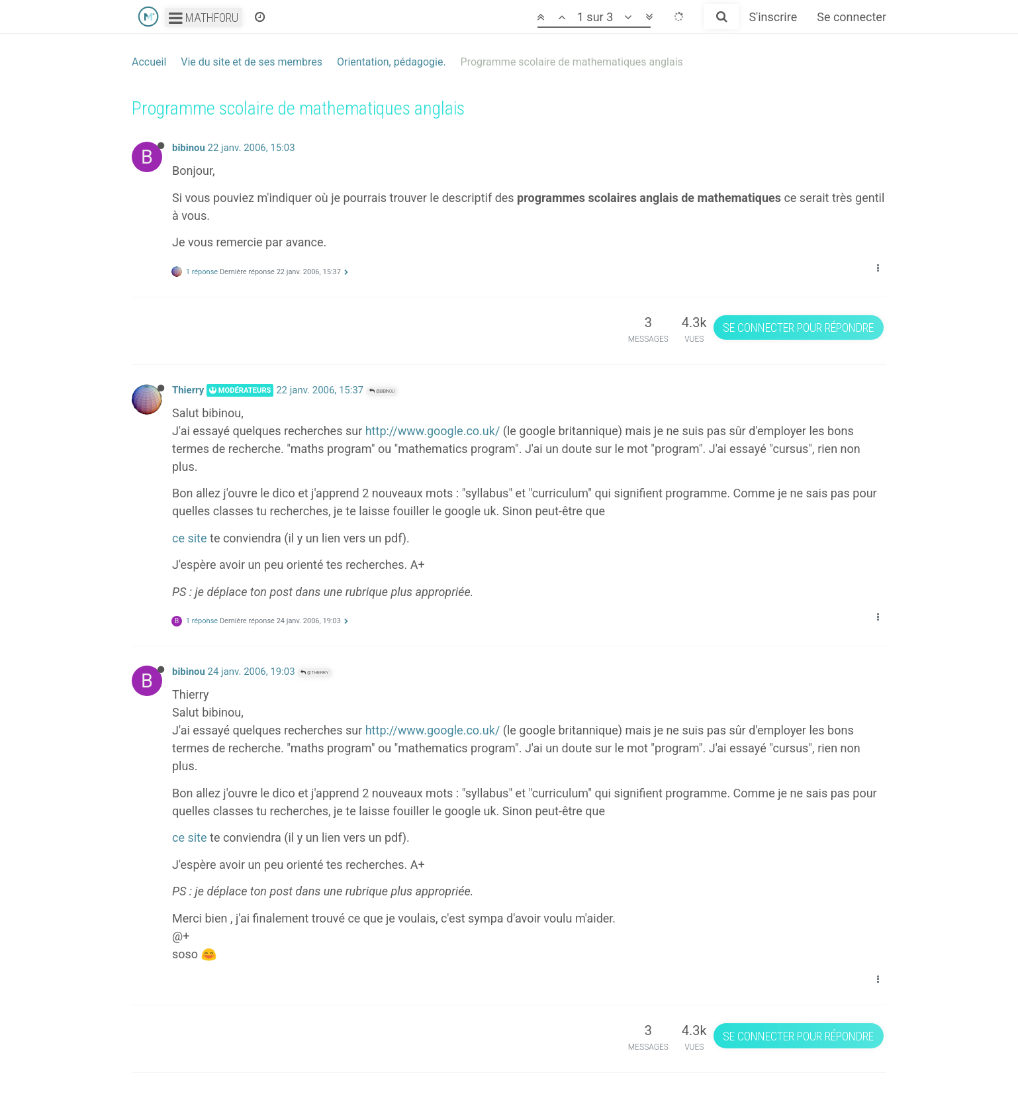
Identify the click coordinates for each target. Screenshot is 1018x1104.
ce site (189, 538)
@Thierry (315, 673)
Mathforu (203, 18)
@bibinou (381, 391)
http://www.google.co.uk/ (432, 431)
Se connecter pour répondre (798, 327)
